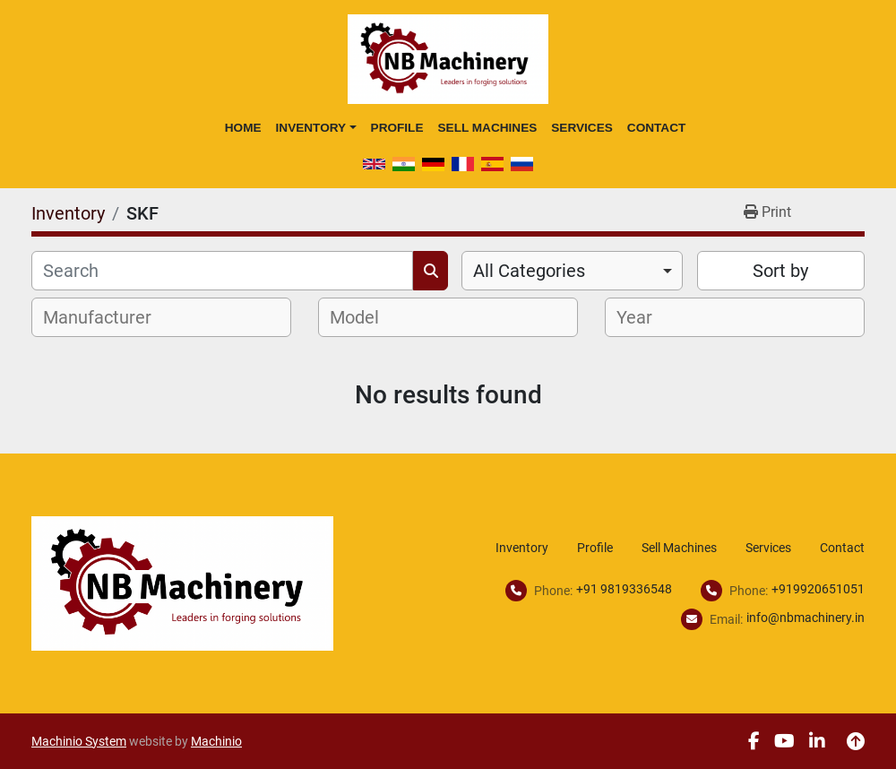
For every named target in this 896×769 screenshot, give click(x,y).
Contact (656, 127)
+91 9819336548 (624, 589)
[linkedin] (817, 741)
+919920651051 (818, 589)
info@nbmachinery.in (805, 617)
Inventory (311, 127)
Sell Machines (487, 127)
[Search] (222, 270)
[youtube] (784, 741)
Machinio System (78, 741)
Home (243, 127)
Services (582, 127)
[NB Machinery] (182, 582)
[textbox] (107, 317)
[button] (316, 128)
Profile (397, 127)
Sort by (780, 270)
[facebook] (754, 741)
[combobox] (572, 270)
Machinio (216, 741)
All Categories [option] (529, 270)
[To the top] (856, 741)
